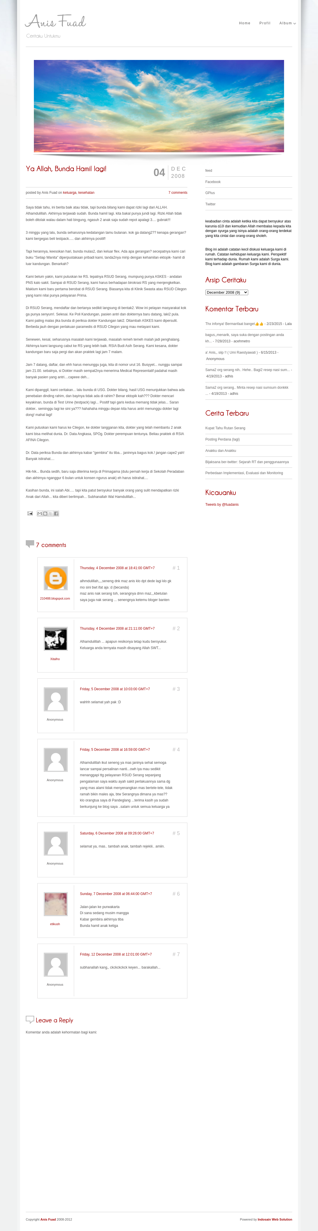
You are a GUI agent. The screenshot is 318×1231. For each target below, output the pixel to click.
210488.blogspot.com (55, 598)
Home (245, 23)
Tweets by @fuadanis (222, 505)
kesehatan (86, 193)
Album (285, 23)
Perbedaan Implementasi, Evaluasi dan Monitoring (244, 473)
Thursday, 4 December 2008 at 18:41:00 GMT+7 (117, 568)
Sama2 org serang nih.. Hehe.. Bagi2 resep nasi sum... (247, 370)
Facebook (213, 182)
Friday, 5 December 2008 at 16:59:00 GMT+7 (115, 750)
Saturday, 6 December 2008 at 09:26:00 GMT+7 (117, 833)
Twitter (210, 204)
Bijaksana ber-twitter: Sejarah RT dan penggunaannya (247, 462)
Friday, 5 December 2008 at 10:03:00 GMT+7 (115, 689)
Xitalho (55, 659)
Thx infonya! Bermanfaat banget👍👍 (234, 324)
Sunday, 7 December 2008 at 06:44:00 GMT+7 (116, 894)
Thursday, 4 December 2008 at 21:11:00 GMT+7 (117, 629)
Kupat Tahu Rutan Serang (225, 428)
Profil (265, 23)
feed (208, 171)
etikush (55, 924)
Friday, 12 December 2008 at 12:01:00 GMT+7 (116, 954)
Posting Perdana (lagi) (222, 439)
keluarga (69, 193)
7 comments (178, 193)
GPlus (210, 193)
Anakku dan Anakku (220, 451)
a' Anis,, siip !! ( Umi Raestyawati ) (231, 352)
